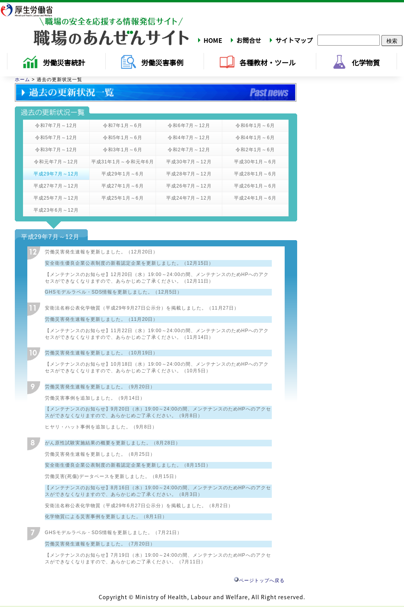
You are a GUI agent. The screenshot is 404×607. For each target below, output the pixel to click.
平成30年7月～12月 (188, 162)
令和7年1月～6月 (122, 125)
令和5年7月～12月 (56, 137)
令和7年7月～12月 (56, 125)
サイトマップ (294, 40)
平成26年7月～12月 (188, 186)
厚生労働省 (31, 9)
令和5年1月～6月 (122, 137)
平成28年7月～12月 (188, 174)
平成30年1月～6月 (255, 162)
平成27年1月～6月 (122, 186)
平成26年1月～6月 (255, 186)
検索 (391, 40)
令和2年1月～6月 (255, 149)
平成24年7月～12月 (188, 198)
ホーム (22, 79)
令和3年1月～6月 (122, 149)
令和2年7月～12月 (189, 149)
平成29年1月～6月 (122, 174)
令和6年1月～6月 (255, 125)
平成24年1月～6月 (255, 198)
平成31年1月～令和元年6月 (122, 162)
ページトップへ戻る (259, 580)
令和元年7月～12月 (56, 162)
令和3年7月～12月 (56, 149)
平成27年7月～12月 (56, 186)
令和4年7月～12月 (189, 137)
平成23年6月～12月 (56, 210)
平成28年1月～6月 (255, 174)
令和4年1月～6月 (255, 137)
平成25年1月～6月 (122, 198)
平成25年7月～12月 (56, 198)
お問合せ (248, 40)
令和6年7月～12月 (189, 125)
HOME (213, 40)
